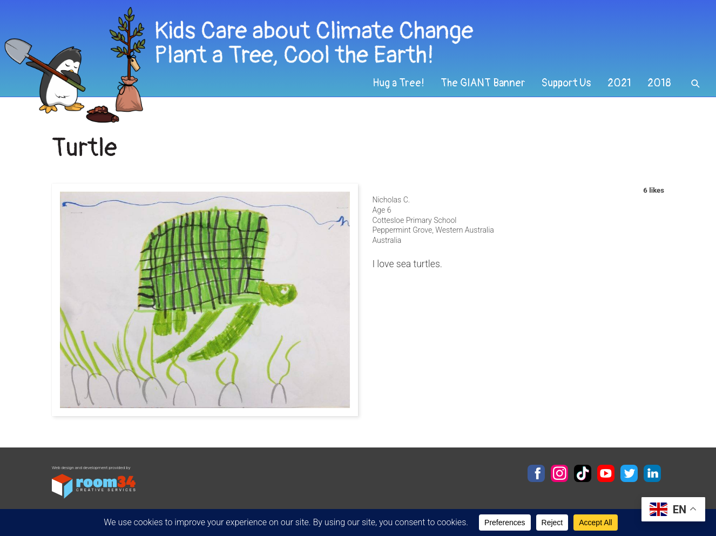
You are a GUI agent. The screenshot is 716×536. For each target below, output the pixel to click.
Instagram (559, 473)
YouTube (605, 473)
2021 (619, 83)
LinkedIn (652, 473)
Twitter (629, 473)
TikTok (582, 473)
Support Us (566, 83)
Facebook (536, 473)
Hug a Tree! (398, 83)
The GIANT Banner (483, 83)
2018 (659, 83)
